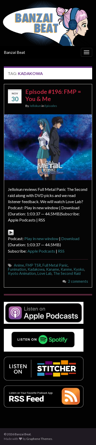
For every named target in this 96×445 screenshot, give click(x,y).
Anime (19, 265)
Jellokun (35, 106)
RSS (61, 251)
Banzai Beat (14, 52)
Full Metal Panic (55, 265)
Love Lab (44, 273)
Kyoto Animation (22, 273)
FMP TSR (33, 265)
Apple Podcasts (41, 251)
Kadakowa (36, 269)
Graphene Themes (39, 439)
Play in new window (41, 238)
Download (70, 238)
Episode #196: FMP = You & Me (53, 95)
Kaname (52, 269)
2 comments (78, 281)
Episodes (51, 106)
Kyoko (78, 269)
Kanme (66, 269)
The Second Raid (67, 273)
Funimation (17, 269)
